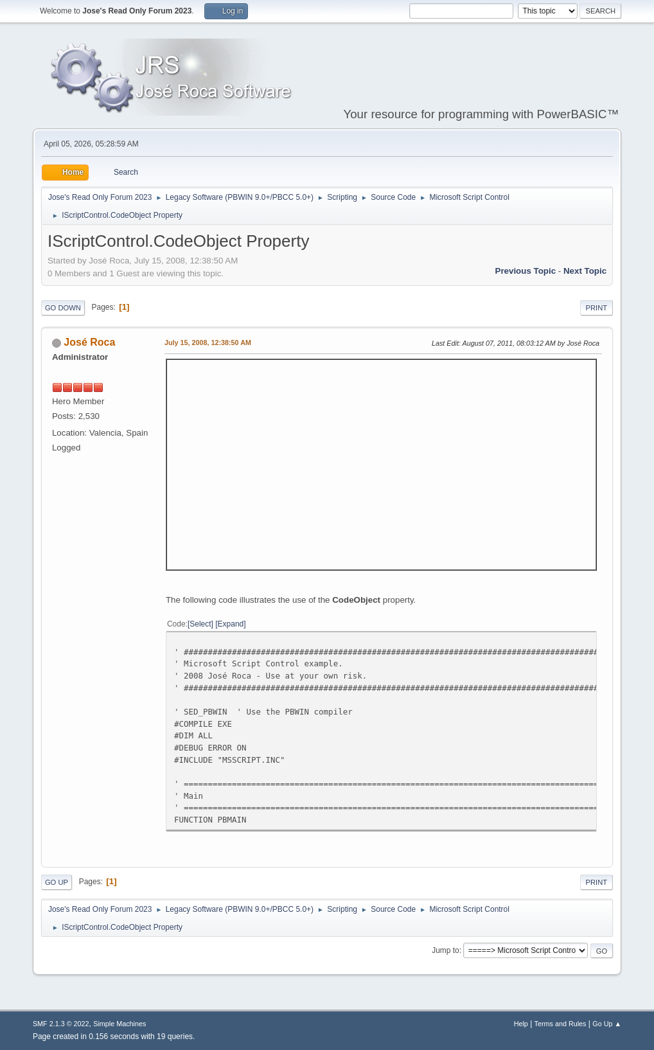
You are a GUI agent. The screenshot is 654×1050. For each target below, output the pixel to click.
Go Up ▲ (606, 1024)
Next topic (584, 271)
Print (597, 308)
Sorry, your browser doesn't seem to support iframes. (381, 462)
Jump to (445, 950)
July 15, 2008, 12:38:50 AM (207, 342)
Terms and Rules (561, 1024)
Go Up (56, 882)
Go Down (63, 308)
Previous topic (525, 271)
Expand (231, 623)
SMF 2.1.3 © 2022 (61, 1024)
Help (521, 1024)
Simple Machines (119, 1024)
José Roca (89, 342)
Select (200, 623)
